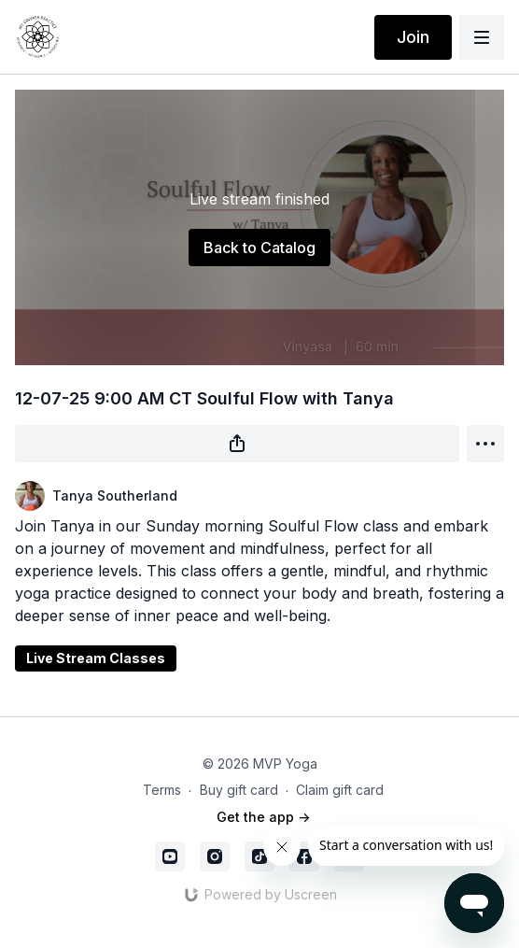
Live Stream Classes (95, 658)
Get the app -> (263, 817)
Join (413, 37)
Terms (162, 790)
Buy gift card (239, 790)
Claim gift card (340, 790)
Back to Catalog (259, 247)
